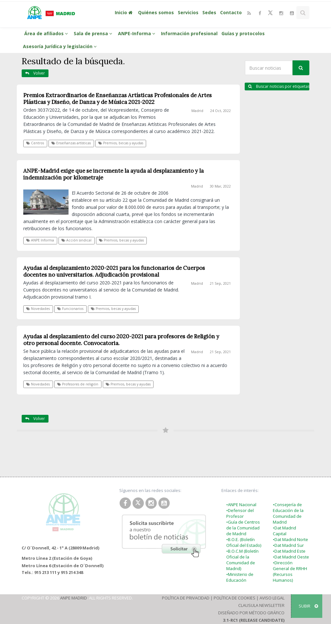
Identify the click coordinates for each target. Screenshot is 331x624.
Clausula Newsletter (261, 605)
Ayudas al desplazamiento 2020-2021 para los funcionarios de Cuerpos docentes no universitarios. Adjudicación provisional (114, 271)
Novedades (38, 308)
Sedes (209, 12)
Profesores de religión (77, 384)
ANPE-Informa (137, 33)
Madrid (197, 110)
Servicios (188, 12)
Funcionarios (70, 308)
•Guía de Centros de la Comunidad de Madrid (243, 528)
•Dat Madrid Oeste (291, 557)
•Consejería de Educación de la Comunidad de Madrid (288, 513)
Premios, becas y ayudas (120, 143)
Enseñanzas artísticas (71, 143)
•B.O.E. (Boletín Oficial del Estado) (243, 542)
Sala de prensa (94, 33)
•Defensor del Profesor (240, 513)
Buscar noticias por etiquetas (278, 86)
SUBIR (308, 606)
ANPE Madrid (73, 598)
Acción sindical (76, 240)
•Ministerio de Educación (239, 577)
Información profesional (189, 33)
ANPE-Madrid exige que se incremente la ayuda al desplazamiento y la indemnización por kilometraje (113, 174)
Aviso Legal (272, 598)
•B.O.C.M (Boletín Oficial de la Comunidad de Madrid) (242, 559)
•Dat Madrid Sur (288, 545)
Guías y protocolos (243, 33)
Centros (35, 143)
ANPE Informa (40, 240)
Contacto (231, 12)
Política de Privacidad (185, 598)
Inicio (124, 12)
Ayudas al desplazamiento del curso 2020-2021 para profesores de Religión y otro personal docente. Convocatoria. (121, 340)
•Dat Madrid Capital (284, 531)
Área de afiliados (47, 33)
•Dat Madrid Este (289, 551)
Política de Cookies (234, 598)
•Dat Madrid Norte (290, 539)
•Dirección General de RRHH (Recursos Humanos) (290, 571)
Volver (35, 73)
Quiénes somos (156, 12)
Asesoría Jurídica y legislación (61, 46)
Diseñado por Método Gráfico (251, 613)
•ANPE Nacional (241, 504)
